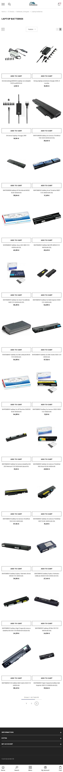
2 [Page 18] (31, 703)
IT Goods (11, 11)
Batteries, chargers (23, 11)
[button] (57, 29)
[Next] (36, 703)
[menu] (3, 4)
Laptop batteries (37, 11)
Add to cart (16, 76)
